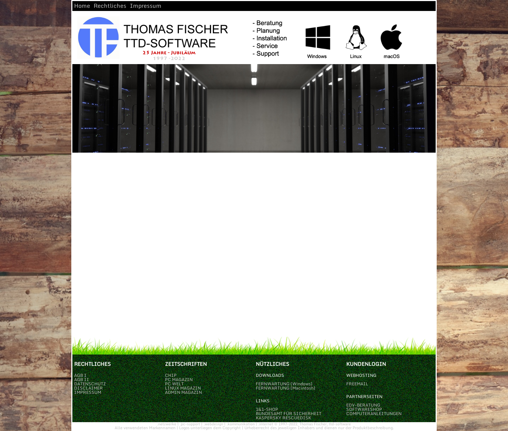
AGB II (81, 379)
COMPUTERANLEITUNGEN (374, 413)
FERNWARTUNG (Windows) (284, 383)
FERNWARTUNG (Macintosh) (285, 388)
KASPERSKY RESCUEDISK (283, 417)
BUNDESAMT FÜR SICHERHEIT (288, 413)
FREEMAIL (357, 383)
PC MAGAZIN (179, 379)
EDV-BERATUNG (363, 405)
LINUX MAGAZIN (183, 388)
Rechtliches (110, 5)
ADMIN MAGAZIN (183, 392)
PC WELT (174, 383)
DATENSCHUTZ (90, 383)
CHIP (171, 375)
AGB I (80, 375)
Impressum (145, 5)
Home (82, 5)
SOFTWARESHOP (364, 409)
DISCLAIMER (88, 388)
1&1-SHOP (267, 409)
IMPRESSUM (87, 392)
